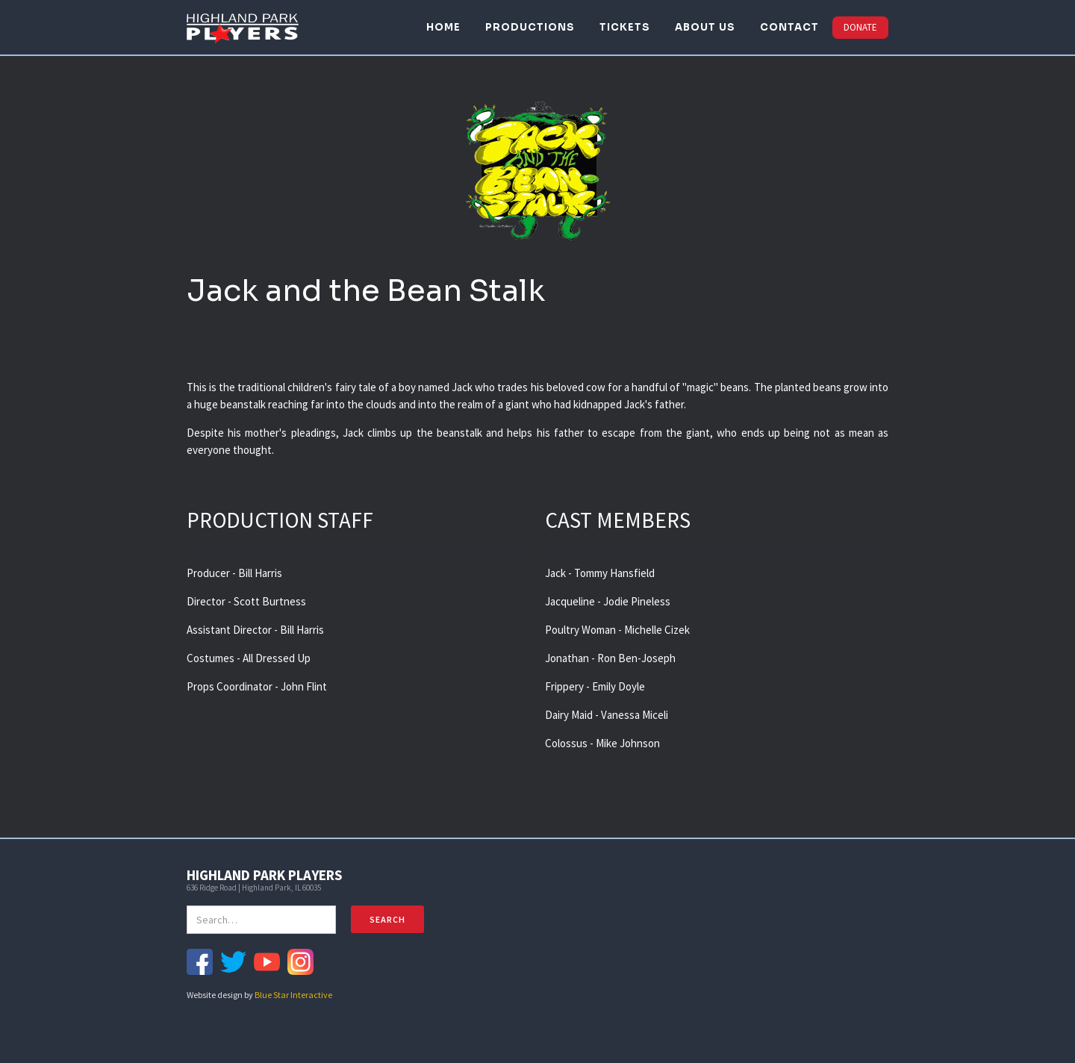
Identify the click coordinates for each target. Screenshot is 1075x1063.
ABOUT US (705, 27)
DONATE (860, 27)
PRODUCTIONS (530, 27)
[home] (243, 27)
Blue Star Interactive (293, 994)
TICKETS (624, 27)
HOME (443, 27)
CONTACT (789, 27)
